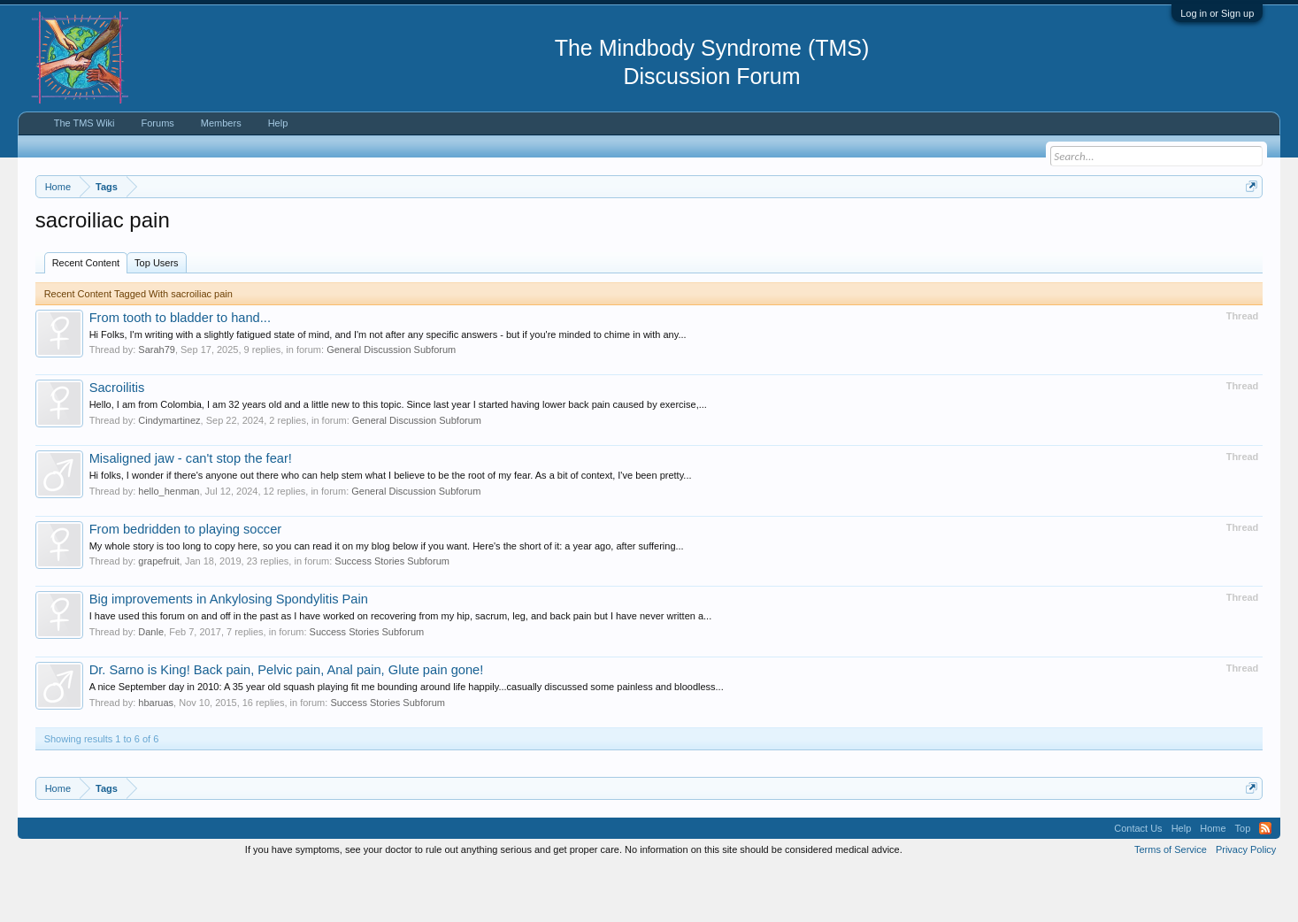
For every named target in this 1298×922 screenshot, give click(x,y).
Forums (158, 123)
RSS (1265, 881)
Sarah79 (156, 403)
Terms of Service (1170, 902)
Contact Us (1138, 881)
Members (221, 123)
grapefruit (158, 614)
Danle (151, 685)
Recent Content (85, 316)
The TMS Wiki (84, 123)
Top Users (156, 316)
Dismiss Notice (1248, 227)
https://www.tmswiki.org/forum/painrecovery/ (845, 229)
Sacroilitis (117, 441)
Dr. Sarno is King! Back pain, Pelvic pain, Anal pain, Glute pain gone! (286, 723)
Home (1212, 881)
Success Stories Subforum (391, 614)
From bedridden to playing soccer (185, 582)
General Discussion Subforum (391, 403)
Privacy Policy (1246, 902)
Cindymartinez (169, 473)
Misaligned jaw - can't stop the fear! (190, 511)
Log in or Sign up (1217, 13)
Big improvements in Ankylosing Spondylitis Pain (228, 652)
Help (278, 123)
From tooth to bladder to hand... (180, 371)
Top (1243, 881)
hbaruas (155, 755)
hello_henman (168, 544)
